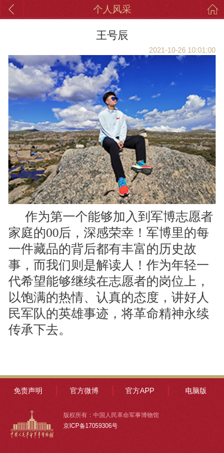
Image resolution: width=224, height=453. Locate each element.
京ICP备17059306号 (90, 425)
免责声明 (28, 391)
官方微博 (84, 391)
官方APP (139, 391)
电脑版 (196, 391)
